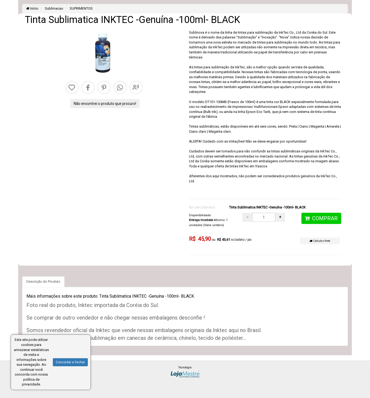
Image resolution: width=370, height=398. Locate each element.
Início (32, 8)
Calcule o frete (319, 240)
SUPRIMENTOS (81, 8)
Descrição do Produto (43, 281)
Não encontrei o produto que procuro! (105, 103)
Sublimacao (53, 8)
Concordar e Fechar (70, 362)
